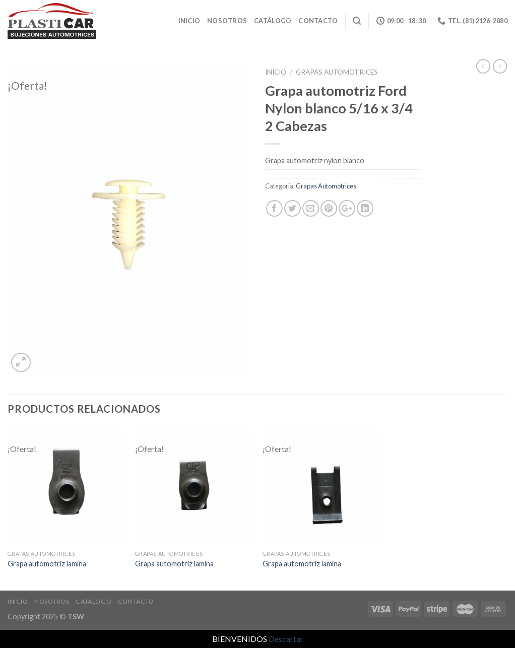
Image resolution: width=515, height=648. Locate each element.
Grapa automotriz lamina (47, 563)
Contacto (318, 21)
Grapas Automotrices (337, 72)
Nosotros (227, 21)
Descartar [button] (286, 638)
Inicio (189, 21)
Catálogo (272, 21)
